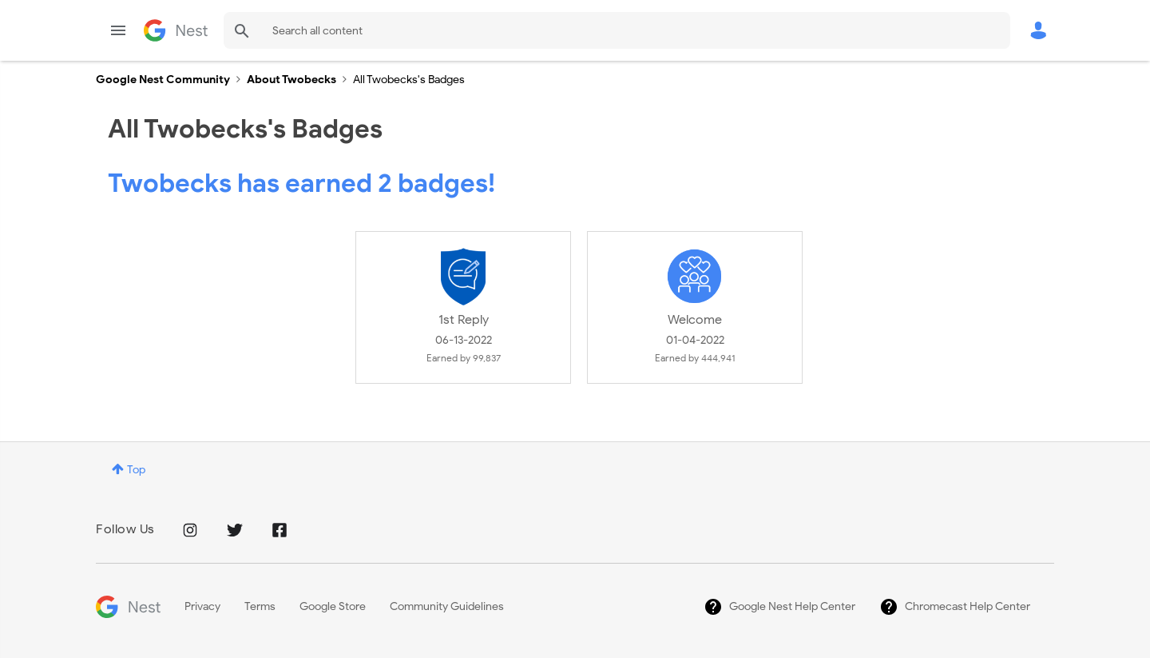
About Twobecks (291, 79)
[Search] (617, 30)
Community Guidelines (447, 606)
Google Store (332, 606)
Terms (260, 606)
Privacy (202, 606)
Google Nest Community (176, 30)
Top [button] (136, 470)
